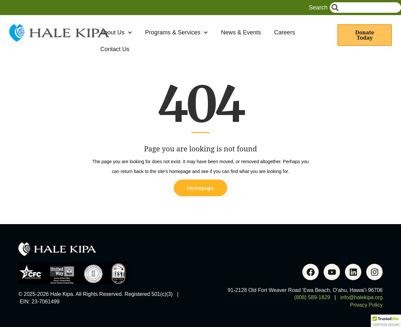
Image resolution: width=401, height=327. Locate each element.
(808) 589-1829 (312, 297)
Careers (284, 32)
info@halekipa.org (361, 297)
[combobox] (365, 7)
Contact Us (115, 49)
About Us (116, 32)
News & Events (241, 32)
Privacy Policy (366, 305)
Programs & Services (176, 32)
